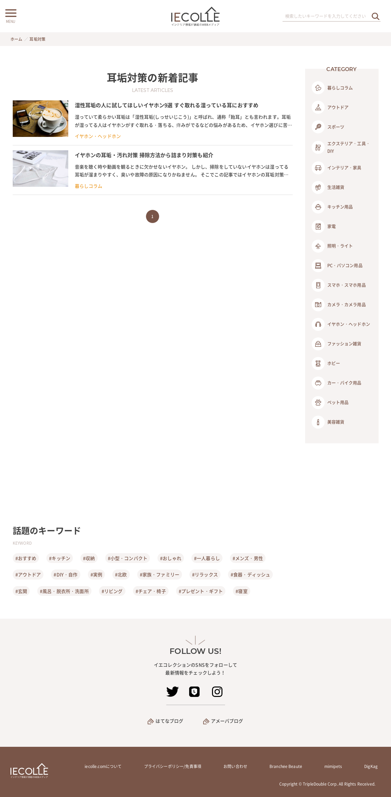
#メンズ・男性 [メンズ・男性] (248, 558)
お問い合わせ (235, 766)
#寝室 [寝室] (241, 591)
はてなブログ (169, 720)
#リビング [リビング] (112, 591)
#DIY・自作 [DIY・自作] (65, 574)
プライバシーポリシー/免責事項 (172, 766)
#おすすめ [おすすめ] (26, 558)
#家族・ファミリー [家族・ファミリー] (159, 574)
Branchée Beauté (285, 766)
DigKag (371, 766)
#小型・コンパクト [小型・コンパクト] (127, 558)
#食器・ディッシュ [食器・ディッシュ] (250, 574)
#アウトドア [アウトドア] (28, 574)
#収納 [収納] (89, 558)
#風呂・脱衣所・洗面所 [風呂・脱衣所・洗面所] (64, 591)
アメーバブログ (227, 720)
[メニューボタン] (10, 15)
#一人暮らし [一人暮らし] (207, 558)
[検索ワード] (332, 16)
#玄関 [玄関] (21, 591)
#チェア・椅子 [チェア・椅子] (151, 591)
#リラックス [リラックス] (205, 574)
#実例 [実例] (96, 574)
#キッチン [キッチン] (59, 558)
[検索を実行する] (376, 16)
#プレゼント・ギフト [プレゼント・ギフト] (201, 591)
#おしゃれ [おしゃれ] (170, 558)
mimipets (333, 766)
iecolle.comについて (103, 766)
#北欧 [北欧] (121, 574)
